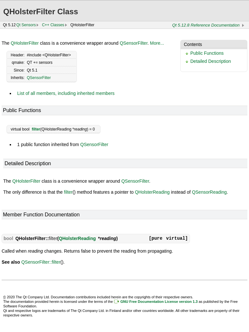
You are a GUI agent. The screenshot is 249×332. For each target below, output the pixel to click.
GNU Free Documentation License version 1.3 (158, 301)
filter (36, 129)
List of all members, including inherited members (65, 93)
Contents (193, 44)
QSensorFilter (134, 43)
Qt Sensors (26, 25)
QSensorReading (209, 192)
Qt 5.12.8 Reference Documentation (206, 25)
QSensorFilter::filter (41, 262)
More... (157, 43)
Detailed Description (210, 61)
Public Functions (207, 53)
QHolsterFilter (25, 43)
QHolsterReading (152, 192)
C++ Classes (53, 25)
